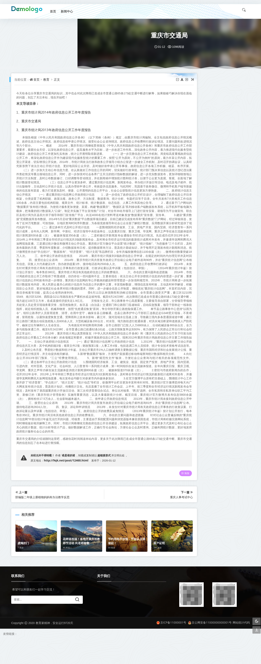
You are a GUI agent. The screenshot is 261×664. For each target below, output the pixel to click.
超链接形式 (105, 479)
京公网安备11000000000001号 (210, 647)
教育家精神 (43, 648)
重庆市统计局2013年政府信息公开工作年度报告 (57, 129)
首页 (55, 10)
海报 (173, 498)
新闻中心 (68, 10)
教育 (47, 79)
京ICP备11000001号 (171, 647)
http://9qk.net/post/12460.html (67, 485)
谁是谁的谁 (69, 479)
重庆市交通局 (32, 121)
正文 (58, 79)
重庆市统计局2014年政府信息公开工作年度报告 (57, 112)
